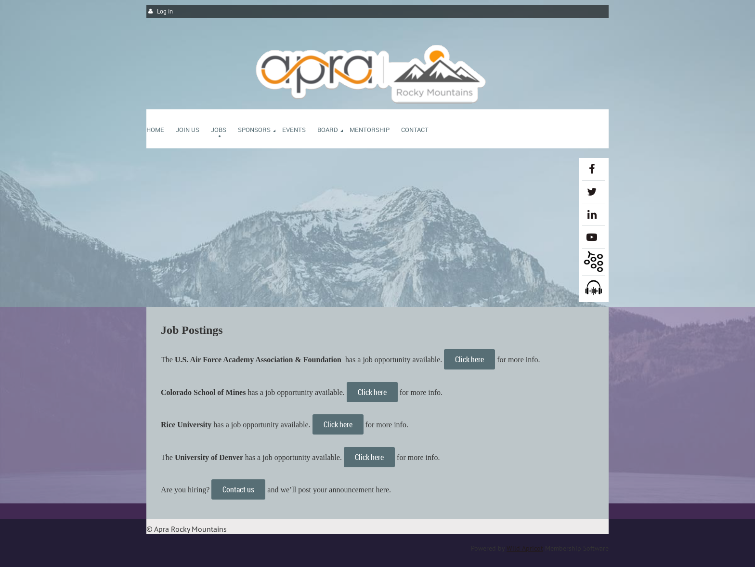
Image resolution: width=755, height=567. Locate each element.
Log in (165, 11)
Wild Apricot (525, 548)
